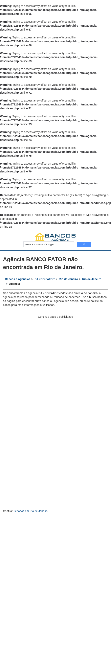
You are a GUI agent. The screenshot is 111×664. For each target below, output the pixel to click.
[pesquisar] (48, 244)
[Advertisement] (45, 363)
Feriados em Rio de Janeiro (30, 511)
